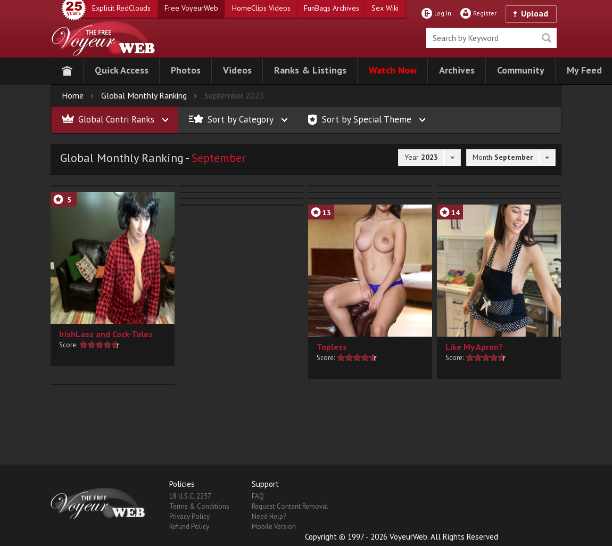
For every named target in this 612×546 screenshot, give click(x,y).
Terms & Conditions (199, 506)
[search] (491, 37)
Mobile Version (274, 526)
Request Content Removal (290, 506)
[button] (121, 71)
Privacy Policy (189, 516)
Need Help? (269, 516)
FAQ (258, 496)
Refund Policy (189, 526)
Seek (546, 38)
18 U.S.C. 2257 (190, 496)
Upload (534, 13)
